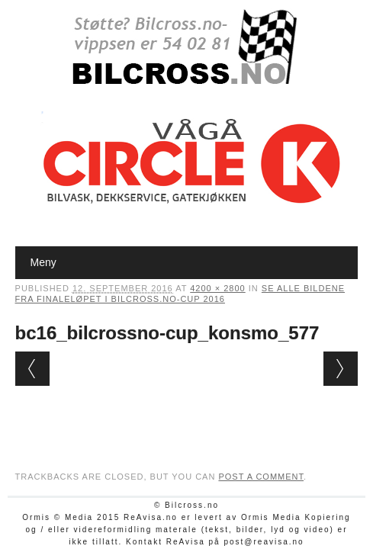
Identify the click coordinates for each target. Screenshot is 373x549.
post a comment (261, 476)
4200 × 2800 (217, 288)
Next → (340, 369)
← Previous (32, 369)
